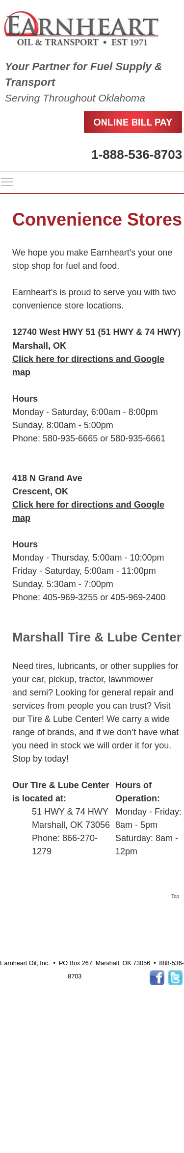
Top (175, 896)
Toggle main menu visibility (7, 181)
